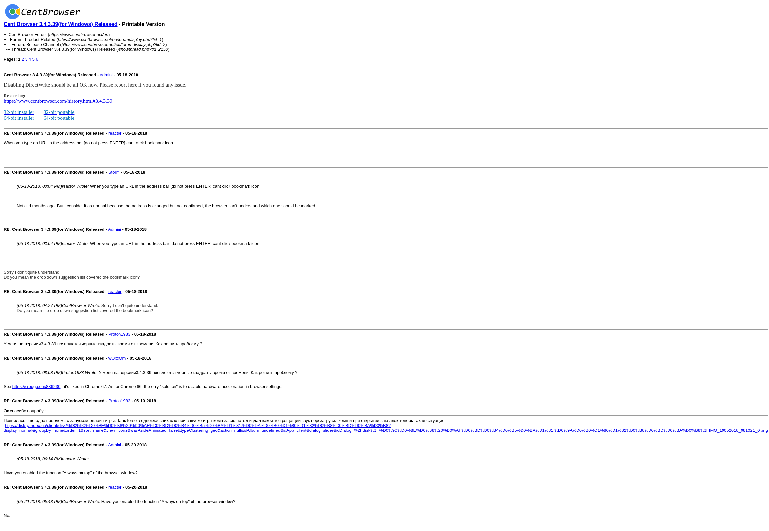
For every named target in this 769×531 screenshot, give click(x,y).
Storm (114, 172)
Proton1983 (119, 334)
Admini (106, 74)
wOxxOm (117, 358)
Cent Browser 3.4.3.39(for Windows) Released (61, 24)
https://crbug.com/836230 (36, 386)
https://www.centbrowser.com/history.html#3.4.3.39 (58, 101)
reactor (114, 133)
